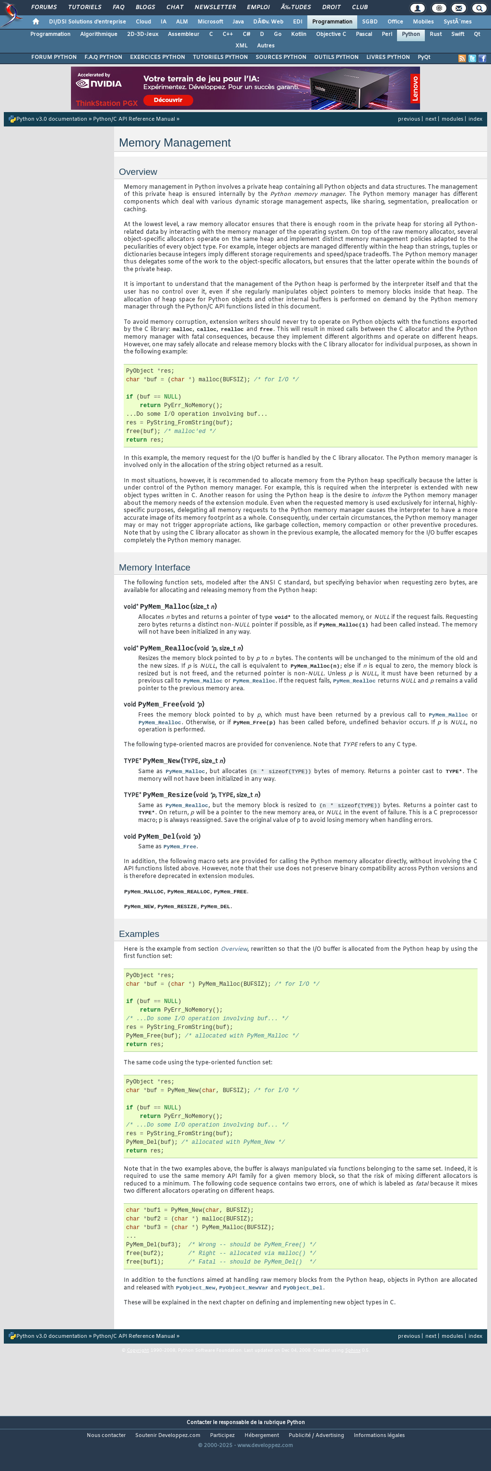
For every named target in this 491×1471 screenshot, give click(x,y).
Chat (174, 7)
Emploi (258, 7)
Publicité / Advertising (316, 1454)
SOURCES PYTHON (281, 57)
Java (238, 22)
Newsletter (215, 7)
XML (241, 46)
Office (395, 22)
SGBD (370, 22)
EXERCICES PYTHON (157, 57)
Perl (387, 34)
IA (163, 22)
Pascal (364, 34)
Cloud (143, 22)
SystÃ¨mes (458, 22)
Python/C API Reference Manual (134, 119)
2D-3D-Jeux (142, 34)
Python (411, 34)
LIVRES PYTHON (388, 57)
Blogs (145, 7)
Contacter (199, 1441)
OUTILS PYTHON (336, 57)
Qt (477, 34)
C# (246, 34)
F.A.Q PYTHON (103, 57)
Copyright (138, 1370)
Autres (266, 46)
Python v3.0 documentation (51, 119)
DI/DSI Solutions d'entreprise (87, 22)
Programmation (332, 22)
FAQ (118, 7)
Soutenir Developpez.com (167, 1454)
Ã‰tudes (296, 7)
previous (409, 119)
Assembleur (183, 34)
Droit (331, 7)
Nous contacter (106, 1454)
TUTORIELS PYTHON (220, 57)
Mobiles (423, 22)
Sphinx (353, 1370)
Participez (222, 1454)
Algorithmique (98, 34)
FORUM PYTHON (54, 57)
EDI (298, 22)
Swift (457, 34)
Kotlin (298, 34)
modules (452, 119)
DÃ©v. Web (268, 22)
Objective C (331, 34)
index (475, 119)
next (430, 119)
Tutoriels (84, 7)
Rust (436, 34)
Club (359, 7)
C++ (227, 34)
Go (277, 34)
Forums (44, 7)
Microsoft (210, 22)
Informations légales (379, 1454)
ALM (182, 22)
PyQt (424, 57)
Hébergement (262, 1454)
